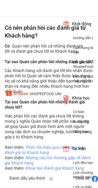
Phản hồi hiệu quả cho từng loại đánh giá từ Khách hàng (44, 150)
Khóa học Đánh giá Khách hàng (55, 168)
